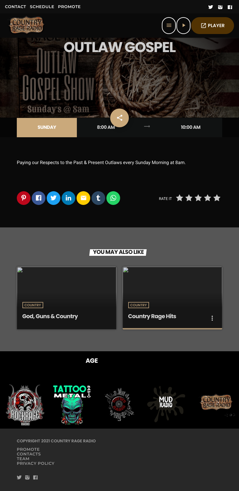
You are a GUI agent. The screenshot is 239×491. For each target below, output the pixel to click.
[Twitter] (210, 7)
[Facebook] (229, 7)
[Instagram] (220, 7)
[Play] (183, 25)
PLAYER (212, 25)
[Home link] (27, 25)
